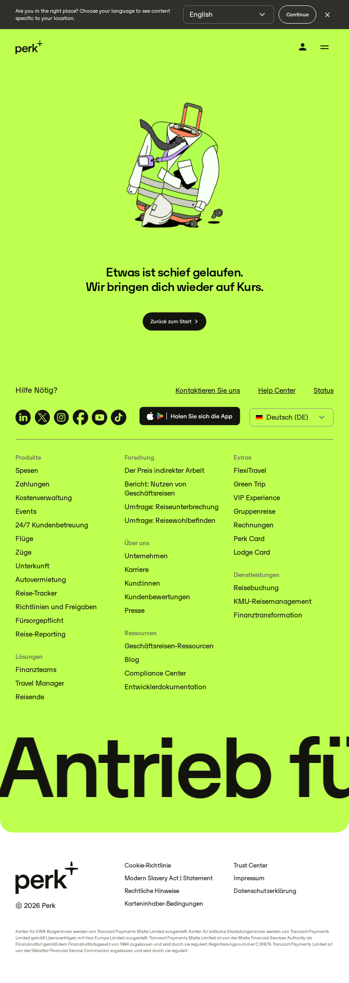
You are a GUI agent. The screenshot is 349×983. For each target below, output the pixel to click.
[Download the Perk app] (190, 417)
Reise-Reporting (40, 634)
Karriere (137, 569)
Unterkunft (32, 566)
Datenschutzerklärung (265, 891)
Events (25, 511)
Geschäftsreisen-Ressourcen (169, 646)
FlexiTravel (250, 470)
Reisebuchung (256, 587)
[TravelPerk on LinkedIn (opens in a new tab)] (23, 417)
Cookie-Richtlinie (148, 865)
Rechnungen (254, 525)
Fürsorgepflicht (39, 620)
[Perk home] (29, 47)
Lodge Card (252, 552)
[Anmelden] (303, 47)
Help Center (276, 390)
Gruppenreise (254, 511)
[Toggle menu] (324, 47)
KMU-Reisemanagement (272, 601)
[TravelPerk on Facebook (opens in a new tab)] (80, 417)
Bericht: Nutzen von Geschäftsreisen (155, 488)
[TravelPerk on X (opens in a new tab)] (42, 417)
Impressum (249, 878)
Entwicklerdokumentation (165, 686)
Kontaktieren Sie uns (207, 390)
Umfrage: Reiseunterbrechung (172, 506)
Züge (23, 552)
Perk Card (249, 538)
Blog (132, 659)
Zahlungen (32, 484)
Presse (135, 610)
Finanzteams (35, 669)
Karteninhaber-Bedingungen (164, 904)
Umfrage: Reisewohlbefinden (170, 520)
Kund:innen (142, 583)
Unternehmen (146, 556)
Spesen (26, 470)
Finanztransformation (268, 615)
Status (324, 390)
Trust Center (251, 865)
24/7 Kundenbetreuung (51, 525)
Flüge (24, 538)
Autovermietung (40, 579)
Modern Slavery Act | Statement (169, 878)
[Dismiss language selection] (327, 14)
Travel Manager (39, 683)
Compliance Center (155, 673)
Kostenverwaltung (43, 497)
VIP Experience (257, 497)
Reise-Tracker (36, 593)
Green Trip (249, 484)
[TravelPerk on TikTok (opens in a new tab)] (118, 417)
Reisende (29, 696)
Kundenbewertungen (157, 596)
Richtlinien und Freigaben (56, 606)
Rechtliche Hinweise (152, 891)
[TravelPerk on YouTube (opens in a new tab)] (99, 417)
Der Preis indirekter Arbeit (164, 470)
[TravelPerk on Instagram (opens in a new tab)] (61, 417)
